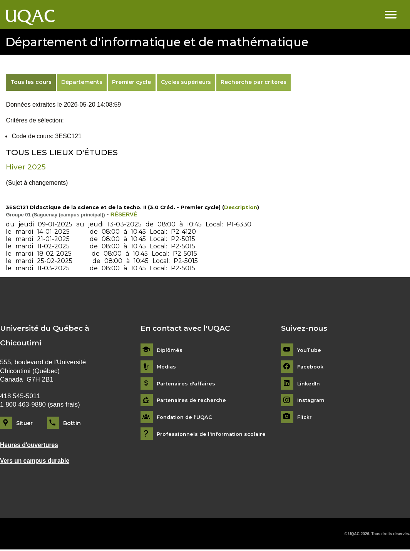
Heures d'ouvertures (32, 445)
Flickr (305, 417)
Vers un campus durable (37, 461)
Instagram (311, 400)
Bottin (72, 423)
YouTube (309, 350)
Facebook (311, 366)
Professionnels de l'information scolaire (214, 434)
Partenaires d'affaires (188, 383)
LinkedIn (309, 383)
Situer (24, 423)
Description (240, 207)
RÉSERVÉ (125, 214)
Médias (167, 366)
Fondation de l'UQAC (187, 417)
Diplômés (170, 350)
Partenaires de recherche (193, 400)
